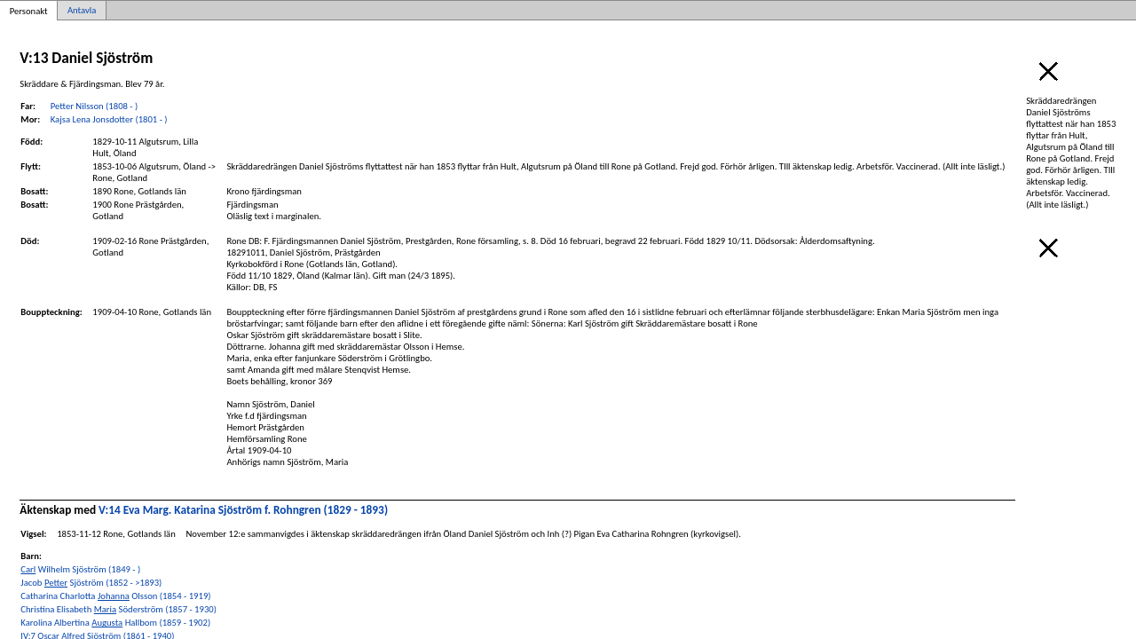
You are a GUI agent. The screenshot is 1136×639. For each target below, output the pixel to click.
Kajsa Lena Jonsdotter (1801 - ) (109, 119)
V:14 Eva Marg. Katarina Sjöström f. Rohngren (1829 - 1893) (243, 509)
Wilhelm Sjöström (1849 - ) (80, 569)
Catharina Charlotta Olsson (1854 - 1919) (115, 596)
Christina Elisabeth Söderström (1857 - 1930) (118, 609)
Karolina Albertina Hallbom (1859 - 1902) (115, 622)
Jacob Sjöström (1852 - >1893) (91, 582)
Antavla (81, 10)
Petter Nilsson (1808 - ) (94, 106)
